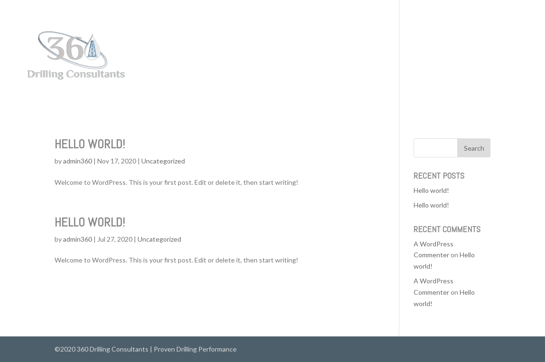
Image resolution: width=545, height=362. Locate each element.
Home (407, 56)
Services (440, 56)
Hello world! (90, 144)
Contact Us (513, 56)
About (475, 56)
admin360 (77, 161)
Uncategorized (163, 161)
